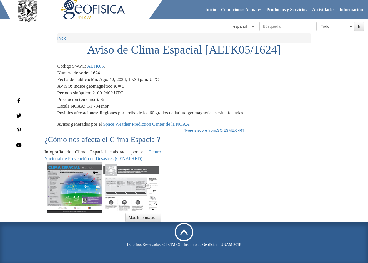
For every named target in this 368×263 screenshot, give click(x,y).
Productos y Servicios (286, 9)
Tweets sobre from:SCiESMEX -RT (214, 130)
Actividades (323, 9)
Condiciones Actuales (241, 9)
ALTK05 (95, 66)
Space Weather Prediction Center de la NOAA (146, 124)
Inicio (210, 9)
